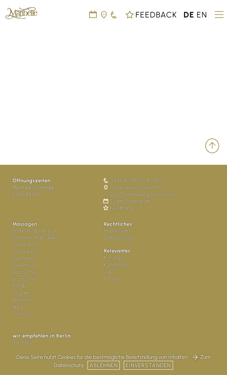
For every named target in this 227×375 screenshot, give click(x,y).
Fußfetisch (25, 265)
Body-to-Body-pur (35, 231)
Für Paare (24, 258)
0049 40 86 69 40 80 (132, 181)
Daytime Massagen (36, 238)
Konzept (114, 258)
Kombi (20, 286)
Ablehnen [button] (103, 365)
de (189, 14)
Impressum (117, 231)
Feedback (151, 14)
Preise (111, 278)
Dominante (25, 244)
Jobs (109, 271)
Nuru (18, 307)
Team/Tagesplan (127, 201)
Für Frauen (25, 251)
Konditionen (118, 265)
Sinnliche (23, 314)
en (202, 14)
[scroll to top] (212, 145)
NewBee (22, 300)
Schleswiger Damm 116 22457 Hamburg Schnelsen (139, 191)
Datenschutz (119, 238)
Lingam (21, 293)
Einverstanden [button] (148, 365)
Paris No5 (23, 343)
